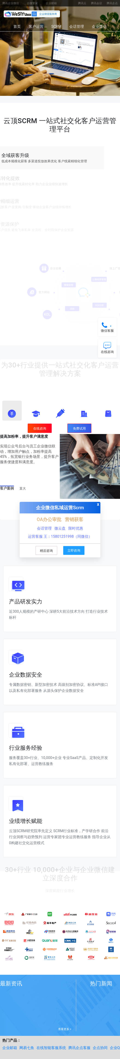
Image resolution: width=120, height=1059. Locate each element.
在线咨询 (39, 428)
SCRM (56, 26)
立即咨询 (73, 550)
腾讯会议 (96, 3)
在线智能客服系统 (51, 1048)
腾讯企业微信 (10, 3)
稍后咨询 (46, 551)
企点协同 (100, 1048)
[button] (12, 411)
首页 (17, 26)
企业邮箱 (51, 3)
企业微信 (99, 26)
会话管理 (76, 26)
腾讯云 (82, 3)
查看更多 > (64, 1029)
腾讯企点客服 (79, 1048)
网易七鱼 (26, 1048)
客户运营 (36, 26)
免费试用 (79, 428)
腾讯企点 (112, 3)
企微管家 (32, 3)
